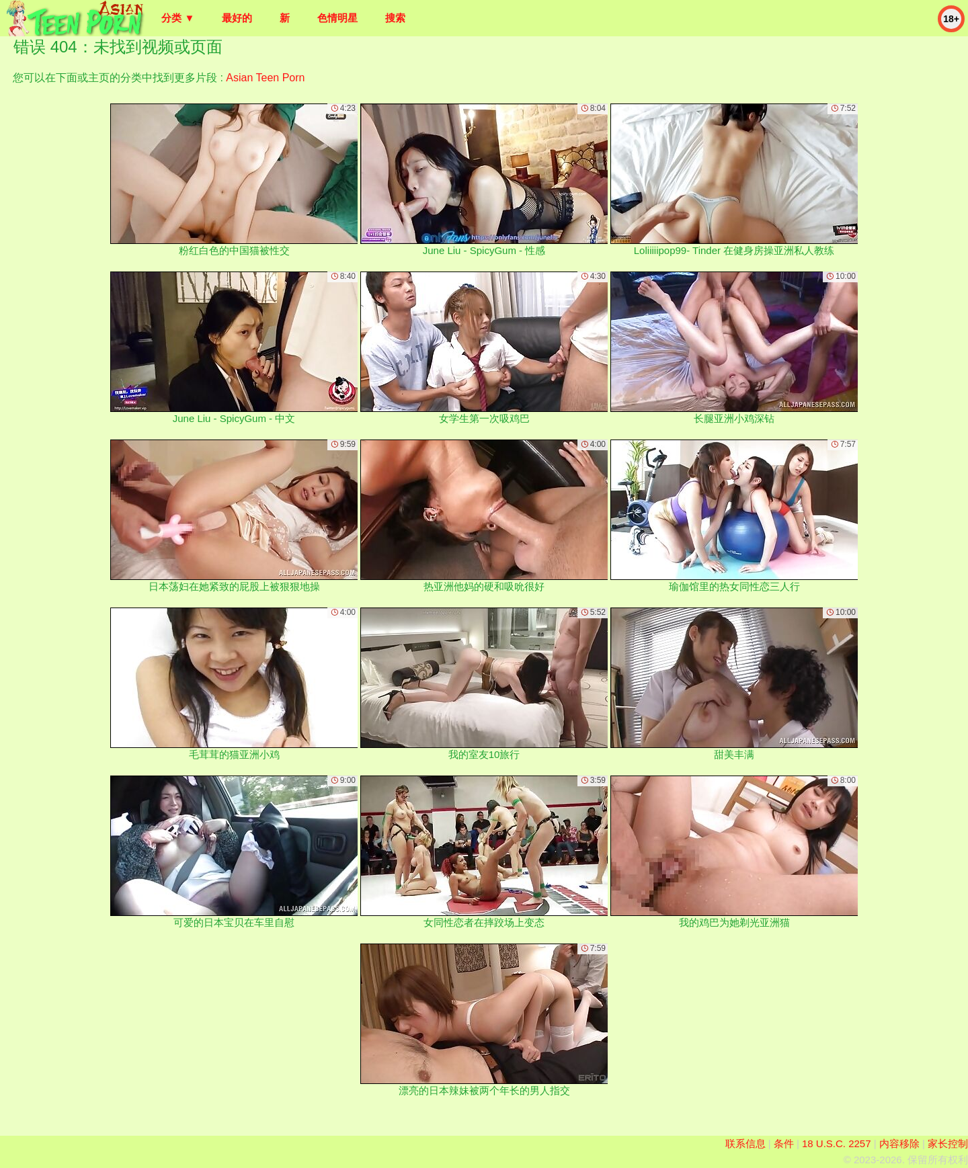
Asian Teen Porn (265, 77)
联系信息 (745, 1143)
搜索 (395, 18)
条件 (784, 1143)
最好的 (237, 18)
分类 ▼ (177, 18)
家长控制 (948, 1143)
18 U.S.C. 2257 (836, 1143)
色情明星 (337, 18)
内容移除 (899, 1143)
